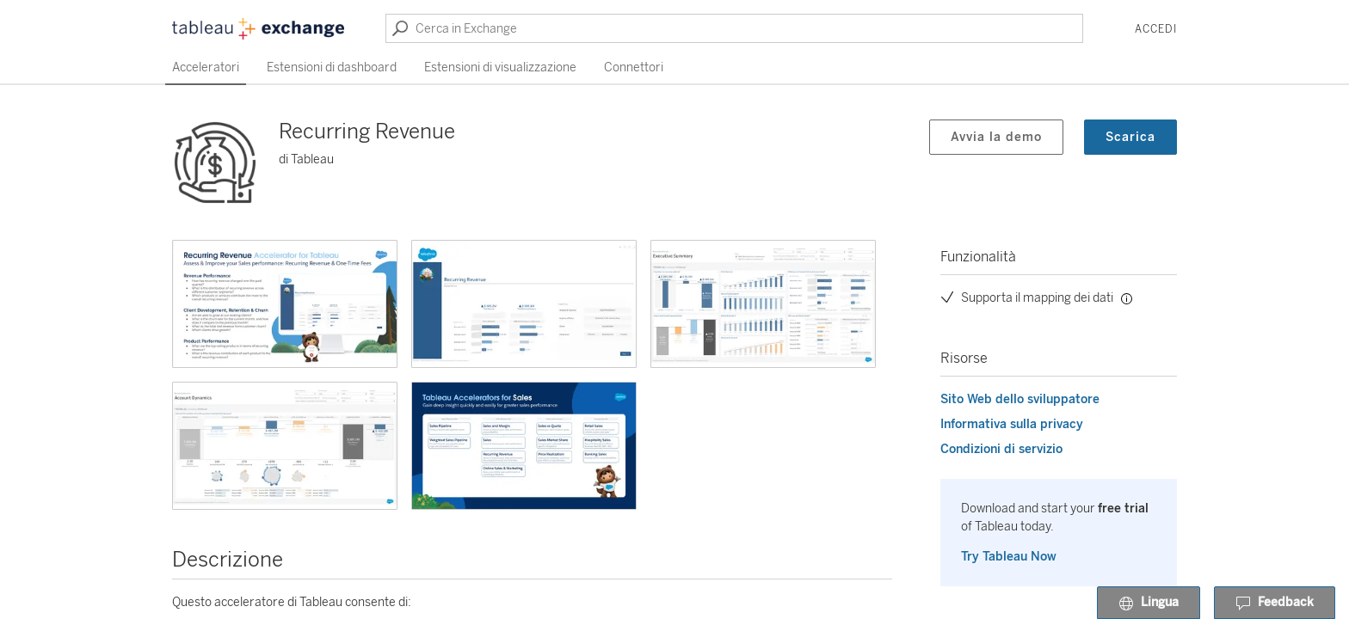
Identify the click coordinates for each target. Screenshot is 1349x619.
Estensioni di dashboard (332, 67)
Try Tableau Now (1008, 556)
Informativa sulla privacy (1011, 424)
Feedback (1274, 603)
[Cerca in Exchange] (734, 28)
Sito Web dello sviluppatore (1020, 399)
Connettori (633, 67)
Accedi (1156, 29)
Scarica (1130, 137)
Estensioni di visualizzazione (500, 67)
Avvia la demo (996, 137)
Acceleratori (205, 67)
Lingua (1148, 603)
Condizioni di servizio (1001, 449)
